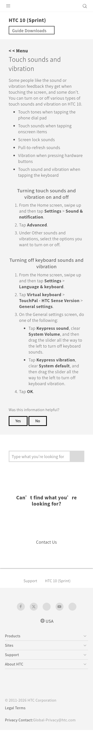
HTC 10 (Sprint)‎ (60, 604)
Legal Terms (16, 732)
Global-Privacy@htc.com (58, 744)
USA (49, 644)
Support (31, 604)
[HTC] (47, 6)
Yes (18, 444)
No (38, 444)
